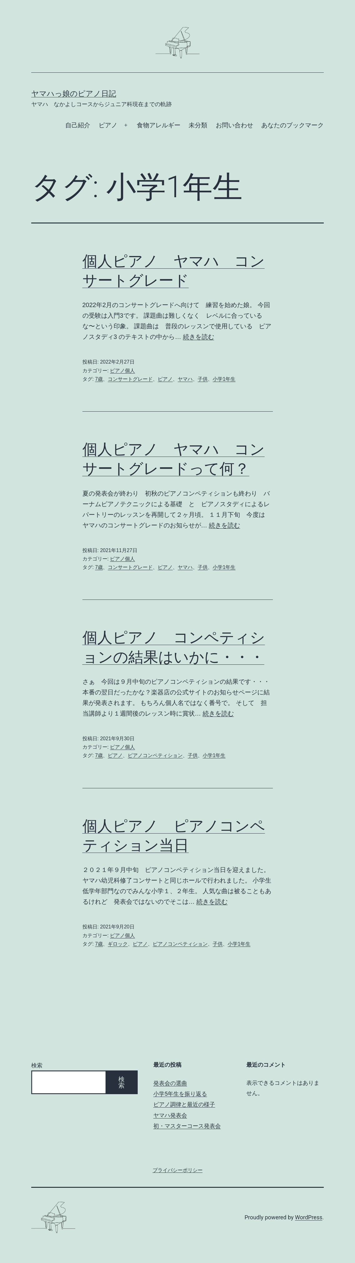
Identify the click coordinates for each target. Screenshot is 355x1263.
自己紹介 (77, 125)
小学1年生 (224, 379)
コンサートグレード (130, 379)
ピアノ (108, 125)
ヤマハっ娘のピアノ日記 (73, 93)
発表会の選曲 (170, 1083)
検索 (36, 1065)
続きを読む (198, 336)
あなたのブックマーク (292, 125)
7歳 (99, 379)
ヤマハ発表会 (170, 1115)
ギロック (118, 944)
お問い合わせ (234, 125)
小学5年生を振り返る (180, 1093)
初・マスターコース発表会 (187, 1126)
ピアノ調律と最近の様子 (184, 1104)
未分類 (198, 125)
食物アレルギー (158, 125)
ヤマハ (185, 379)
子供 (203, 379)
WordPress (308, 1217)
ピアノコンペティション (155, 755)
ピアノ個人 (122, 370)
